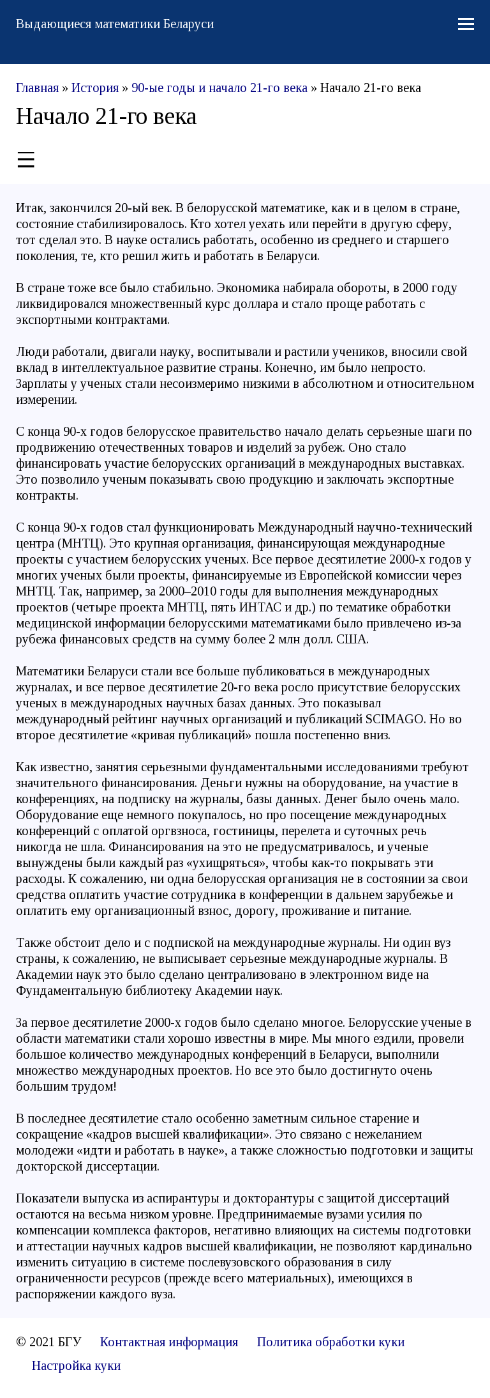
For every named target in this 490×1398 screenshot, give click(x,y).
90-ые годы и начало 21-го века (219, 88)
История (95, 88)
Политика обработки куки (331, 1342)
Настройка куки (76, 1365)
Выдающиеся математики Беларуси (115, 24)
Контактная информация (169, 1342)
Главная (37, 88)
